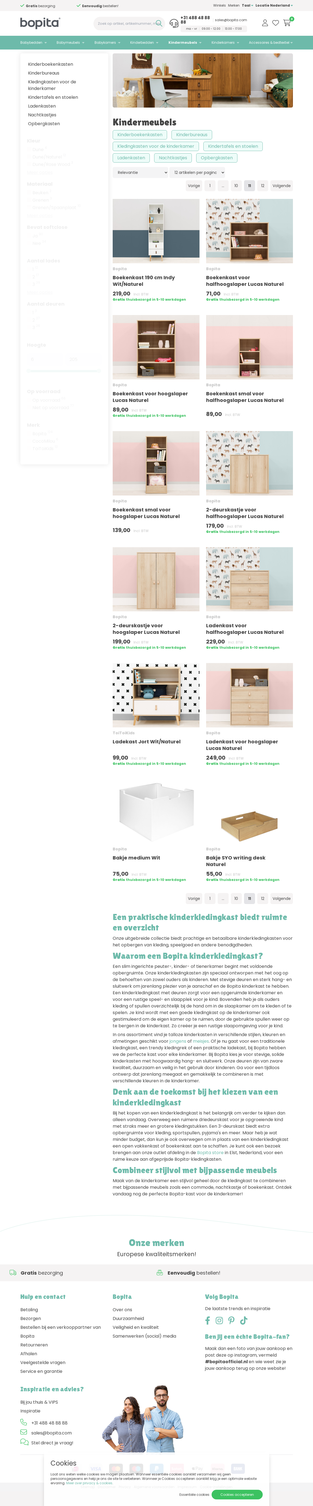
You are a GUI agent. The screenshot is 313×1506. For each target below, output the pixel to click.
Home (25, 56)
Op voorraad (43, 405)
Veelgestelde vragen (42, 1377)
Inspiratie (30, 1425)
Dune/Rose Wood (52, 179)
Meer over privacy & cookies (89, 1483)
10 (236, 200)
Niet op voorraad (53, 422)
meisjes (201, 1056)
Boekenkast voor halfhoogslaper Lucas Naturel (245, 295)
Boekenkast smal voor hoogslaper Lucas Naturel (146, 527)
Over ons (122, 1324)
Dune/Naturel (49, 171)
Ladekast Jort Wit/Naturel (147, 756)
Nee (39, 258)
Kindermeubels (182, 42)
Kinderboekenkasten (50, 79)
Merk (33, 439)
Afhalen (28, 1368)
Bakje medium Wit (136, 872)
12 (262, 200)
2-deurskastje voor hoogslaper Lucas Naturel (146, 643)
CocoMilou (45, 456)
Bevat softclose (47, 241)
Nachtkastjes (42, 129)
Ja (37, 250)
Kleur (33, 155)
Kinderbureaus (43, 87)
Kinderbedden (142, 42)
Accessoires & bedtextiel (269, 42)
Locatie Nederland (274, 5)
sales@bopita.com (231, 20)
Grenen (42, 215)
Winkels (219, 5)
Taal (247, 5)
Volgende (282, 200)
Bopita (42, 448)
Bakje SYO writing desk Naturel (235, 875)
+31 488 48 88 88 (195, 20)
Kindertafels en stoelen (53, 112)
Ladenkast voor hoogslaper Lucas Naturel (242, 759)
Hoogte (36, 359)
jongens (178, 1056)
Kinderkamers (223, 42)
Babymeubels (68, 42)
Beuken (41, 207)
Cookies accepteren (237, 1494)
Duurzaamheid (128, 1333)
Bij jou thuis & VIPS (39, 1417)
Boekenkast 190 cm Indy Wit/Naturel (144, 295)
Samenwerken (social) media (144, 1351)
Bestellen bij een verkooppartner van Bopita (60, 1346)
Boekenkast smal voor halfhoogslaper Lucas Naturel (245, 411)
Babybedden (31, 42)
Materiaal (39, 198)
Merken (234, 5)
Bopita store (210, 1167)
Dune (39, 164)
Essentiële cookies (194, 1494)
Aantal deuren (46, 318)
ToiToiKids (45, 463)
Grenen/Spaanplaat (56, 222)
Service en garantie (41, 1386)
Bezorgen (30, 1333)
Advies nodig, (52, 6)
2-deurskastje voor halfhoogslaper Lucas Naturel (245, 527)
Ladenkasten (42, 120)
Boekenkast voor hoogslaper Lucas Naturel (150, 411)
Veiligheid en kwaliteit (136, 1342)
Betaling (29, 1324)
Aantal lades (43, 275)
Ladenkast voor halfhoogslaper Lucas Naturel (245, 643)
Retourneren (34, 1359)
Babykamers (105, 42)
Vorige (194, 200)
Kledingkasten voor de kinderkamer (52, 99)
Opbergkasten (44, 138)
